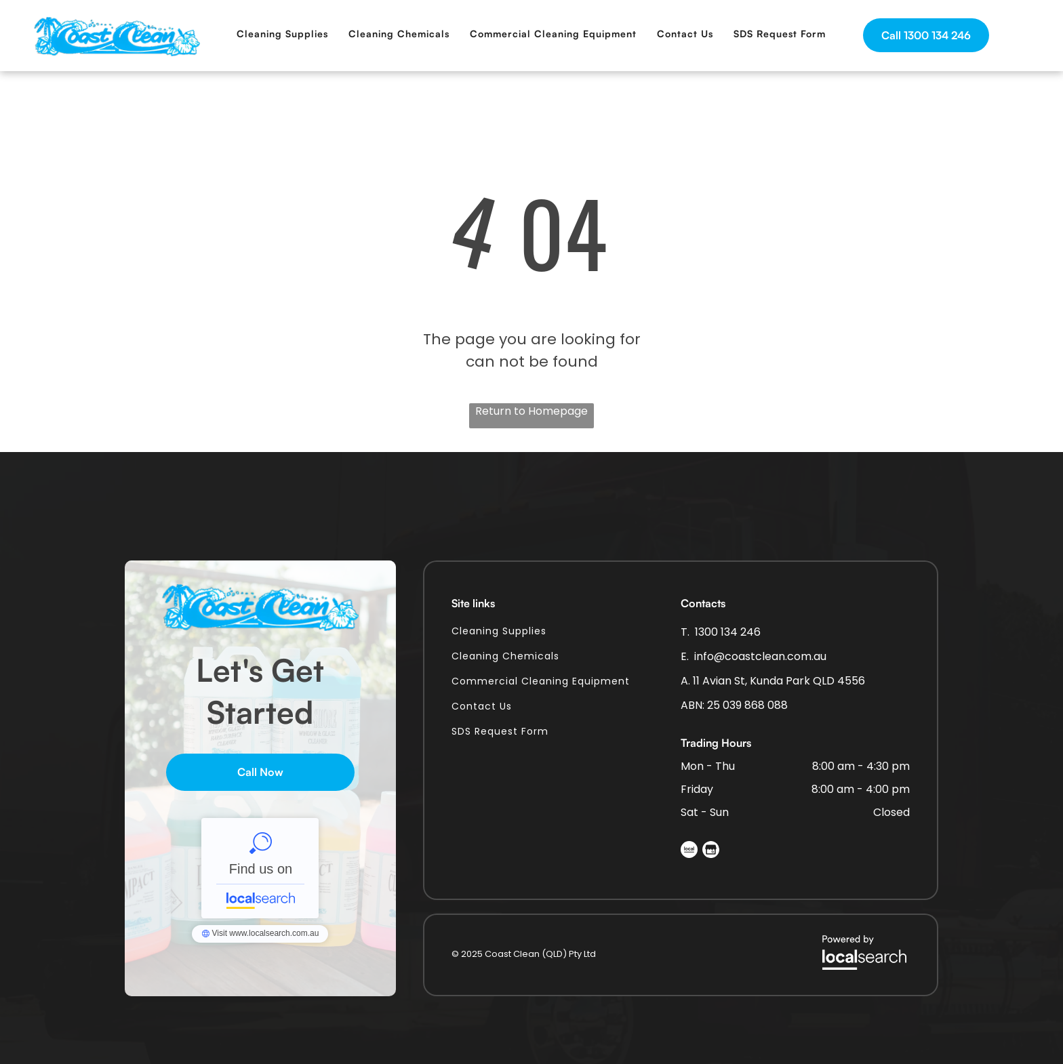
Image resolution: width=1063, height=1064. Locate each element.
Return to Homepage (531, 411)
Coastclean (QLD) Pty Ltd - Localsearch (260, 868)
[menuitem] (282, 33)
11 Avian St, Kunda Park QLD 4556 (779, 681)
